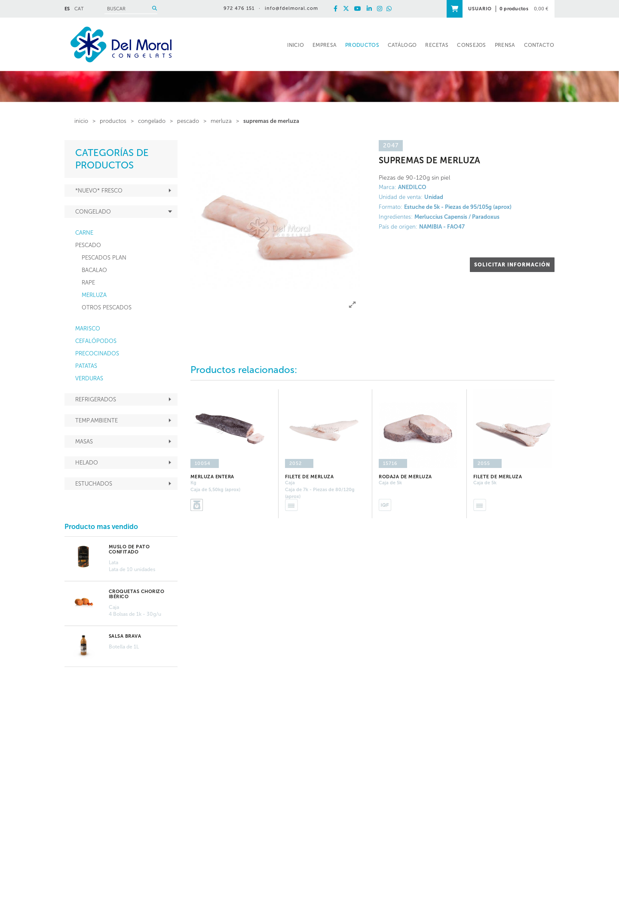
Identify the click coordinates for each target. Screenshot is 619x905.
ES (67, 9)
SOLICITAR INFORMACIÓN (512, 265)
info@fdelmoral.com (291, 8)
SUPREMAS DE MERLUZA (271, 121)
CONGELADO (151, 121)
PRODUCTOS (113, 121)
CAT (78, 9)
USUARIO (480, 9)
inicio (81, 121)
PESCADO (188, 121)
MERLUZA (221, 121)
